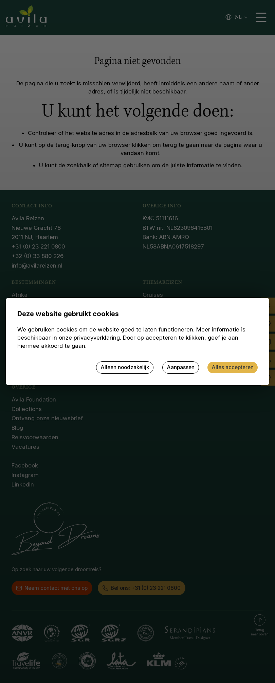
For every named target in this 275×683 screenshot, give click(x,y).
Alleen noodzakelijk (124, 367)
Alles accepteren (233, 367)
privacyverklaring (97, 337)
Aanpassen (181, 367)
